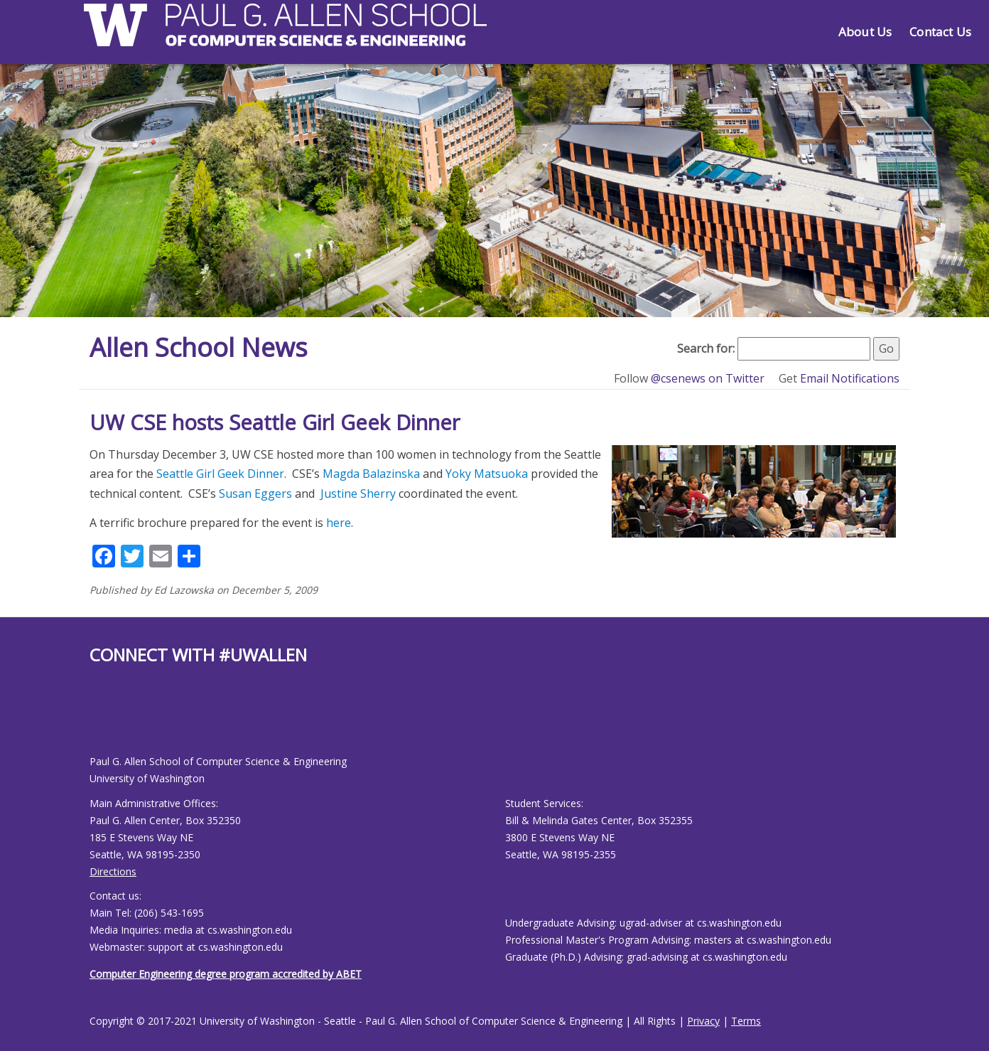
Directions (113, 871)
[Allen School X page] (100, 720)
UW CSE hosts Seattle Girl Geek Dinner (275, 422)
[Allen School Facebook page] (93, 720)
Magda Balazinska (371, 473)
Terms (746, 1021)
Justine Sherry (358, 493)
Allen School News (199, 347)
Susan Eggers (255, 493)
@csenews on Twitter (709, 378)
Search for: (706, 348)
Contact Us (940, 31)
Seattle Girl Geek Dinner (220, 473)
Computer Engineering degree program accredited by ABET (226, 974)
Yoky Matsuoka (486, 473)
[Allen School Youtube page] (107, 720)
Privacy (703, 1021)
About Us (865, 31)
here (338, 522)
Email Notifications (849, 378)
